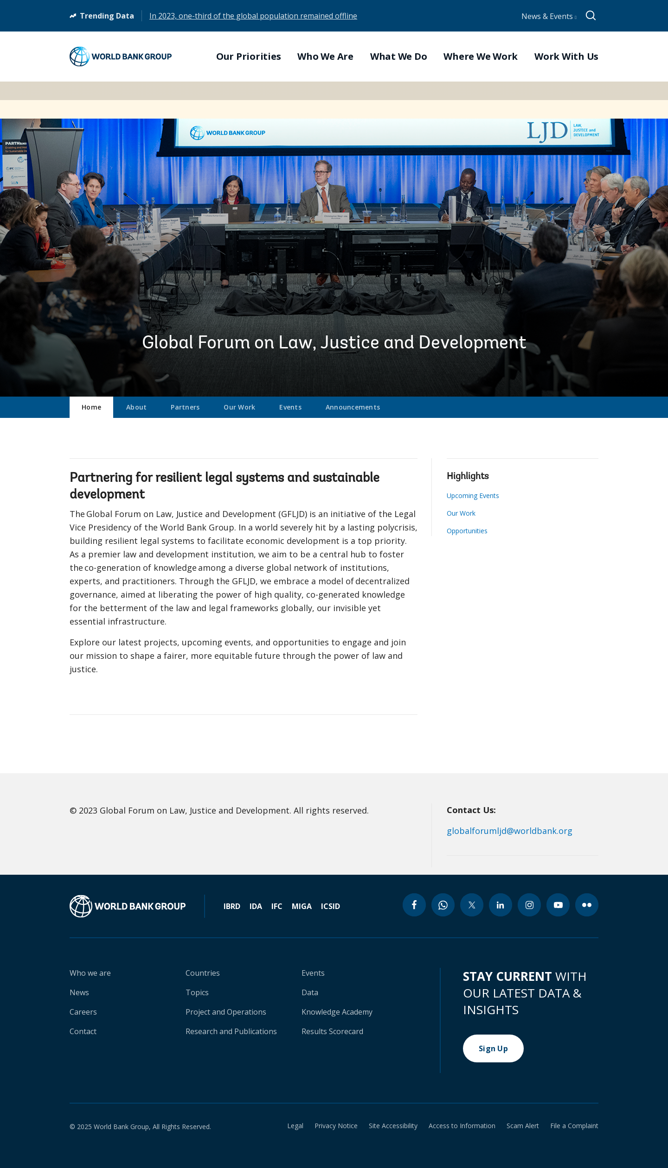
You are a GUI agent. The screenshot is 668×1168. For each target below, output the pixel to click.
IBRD (232, 906)
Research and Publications (231, 1031)
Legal (295, 1126)
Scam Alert (523, 1126)
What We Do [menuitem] (398, 57)
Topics (197, 992)
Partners (185, 407)
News (79, 992)
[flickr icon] (586, 904)
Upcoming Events (473, 495)
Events (290, 407)
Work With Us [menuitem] (566, 57)
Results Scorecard (332, 1031)
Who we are (90, 973)
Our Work (239, 407)
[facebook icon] (414, 904)
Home (91, 407)
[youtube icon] (558, 904)
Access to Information (462, 1126)
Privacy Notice (336, 1126)
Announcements (353, 407)
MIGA (302, 906)
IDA (256, 906)
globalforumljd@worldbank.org (509, 830)
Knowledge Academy (337, 1012)
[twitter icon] (471, 904)
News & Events (549, 16)
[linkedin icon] (500, 904)
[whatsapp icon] (443, 904)
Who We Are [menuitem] (325, 57)
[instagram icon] (529, 904)
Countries (203, 973)
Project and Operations (226, 1012)
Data (310, 992)
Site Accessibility (393, 1126)
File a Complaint (574, 1126)
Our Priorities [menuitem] (248, 57)
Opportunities (467, 530)
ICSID (330, 906)
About (136, 407)
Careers (83, 1012)
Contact (83, 1031)
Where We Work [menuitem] (480, 57)
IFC (277, 906)
